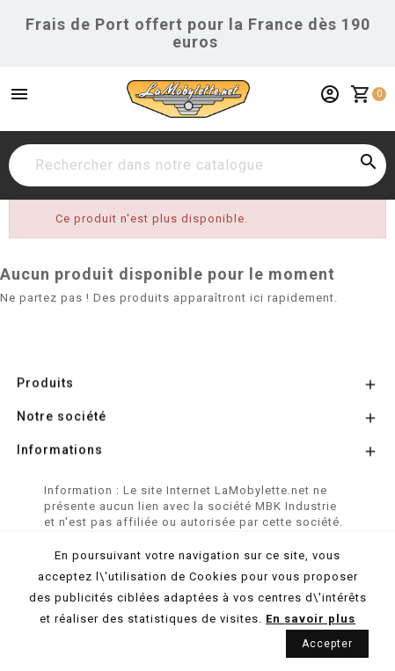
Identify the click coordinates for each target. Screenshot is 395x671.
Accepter (327, 644)
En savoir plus (310, 618)
